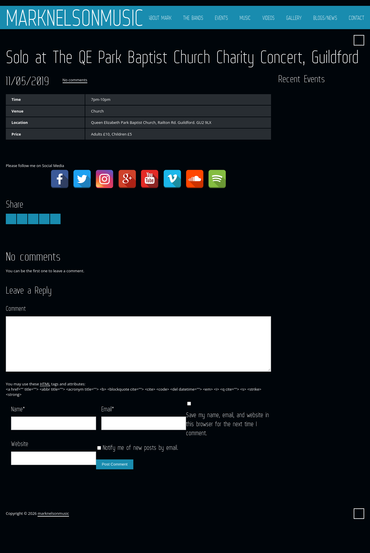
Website (19, 443)
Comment (16, 308)
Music (245, 18)
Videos (268, 18)
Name (18, 408)
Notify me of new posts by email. (140, 447)
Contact (356, 18)
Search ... (359, 40)
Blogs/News (325, 18)
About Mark (159, 18)
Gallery (294, 18)
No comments (75, 79)
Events (221, 18)
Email (107, 408)
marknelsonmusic (74, 17)
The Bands (193, 18)
